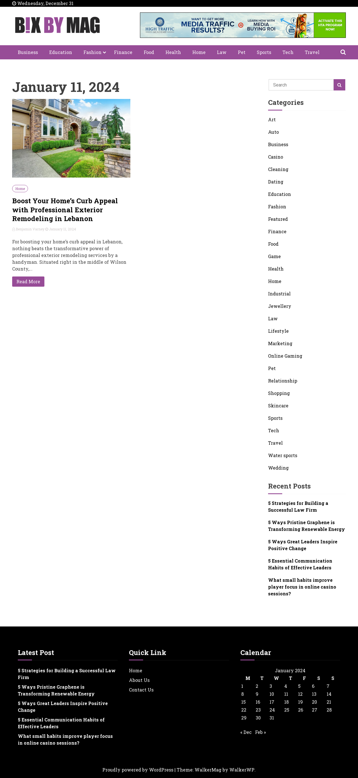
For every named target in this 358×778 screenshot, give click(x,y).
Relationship (282, 381)
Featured (278, 219)
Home (199, 52)
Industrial (279, 294)
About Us (139, 680)
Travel (312, 52)
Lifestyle (278, 331)
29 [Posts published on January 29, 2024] (244, 718)
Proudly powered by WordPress (137, 770)
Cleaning (278, 169)
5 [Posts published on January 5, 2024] (299, 686)
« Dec (246, 732)
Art (272, 119)
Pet (241, 52)
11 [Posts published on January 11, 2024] (286, 694)
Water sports (282, 455)
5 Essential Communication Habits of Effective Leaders (300, 564)
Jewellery (279, 306)
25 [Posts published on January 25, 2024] (286, 710)
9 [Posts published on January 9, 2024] (257, 694)
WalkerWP (242, 770)
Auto (273, 132)
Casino (275, 157)
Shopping (279, 393)
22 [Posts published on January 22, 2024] (243, 710)
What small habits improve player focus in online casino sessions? (302, 587)
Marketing (280, 343)
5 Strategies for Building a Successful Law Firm (298, 506)
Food (149, 52)
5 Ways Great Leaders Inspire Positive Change (302, 545)
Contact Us (141, 690)
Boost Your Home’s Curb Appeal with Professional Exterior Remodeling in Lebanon (65, 209)
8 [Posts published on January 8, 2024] (242, 694)
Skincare (278, 406)
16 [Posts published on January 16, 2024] (258, 702)
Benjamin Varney (28, 229)
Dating (275, 182)
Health (173, 52)
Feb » (260, 732)
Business (28, 52)
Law (222, 52)
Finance (123, 52)
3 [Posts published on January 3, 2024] (270, 686)
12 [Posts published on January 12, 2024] (300, 694)
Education (60, 52)
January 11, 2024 (60, 229)
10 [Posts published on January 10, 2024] (271, 694)
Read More (28, 281)
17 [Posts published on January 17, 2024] (271, 702)
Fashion (92, 52)
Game (274, 256)
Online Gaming (285, 356)
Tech (288, 52)
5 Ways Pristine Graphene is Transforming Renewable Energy (306, 525)
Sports (264, 52)
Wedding (278, 468)
